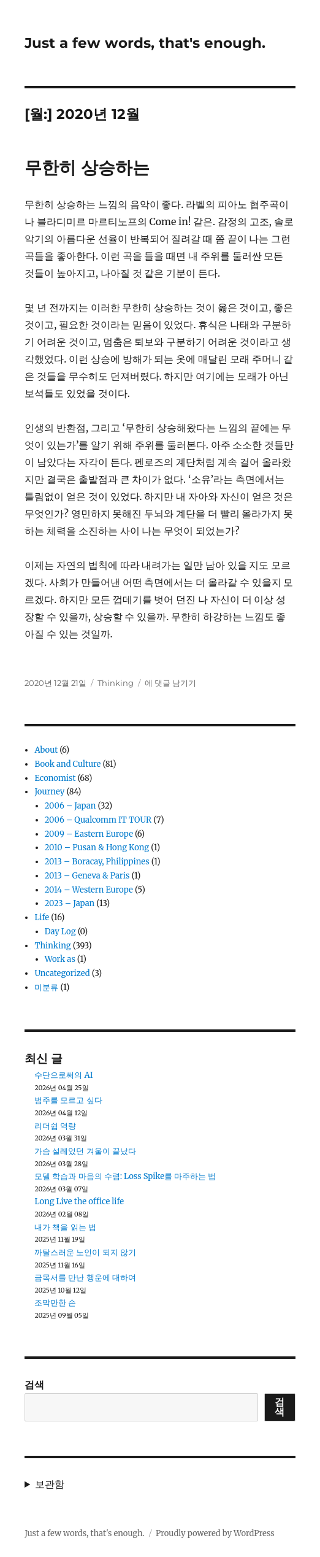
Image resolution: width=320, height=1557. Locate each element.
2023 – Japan (70, 903)
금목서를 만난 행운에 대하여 (84, 1277)
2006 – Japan (70, 806)
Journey (49, 791)
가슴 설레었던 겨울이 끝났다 (84, 1151)
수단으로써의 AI (63, 1075)
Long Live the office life (79, 1201)
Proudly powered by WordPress (215, 1533)
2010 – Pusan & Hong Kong (97, 847)
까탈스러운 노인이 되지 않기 (84, 1252)
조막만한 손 (55, 1303)
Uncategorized (62, 973)
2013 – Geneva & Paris (87, 876)
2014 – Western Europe (89, 890)
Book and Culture (67, 764)
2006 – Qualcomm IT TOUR (98, 820)
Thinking (115, 683)
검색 (34, 1384)
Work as (60, 959)
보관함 (49, 1484)
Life (41, 917)
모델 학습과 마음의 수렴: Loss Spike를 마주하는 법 (125, 1176)
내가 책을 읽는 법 (65, 1227)
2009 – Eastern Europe (89, 834)
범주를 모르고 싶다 (68, 1100)
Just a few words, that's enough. (145, 43)
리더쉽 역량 (55, 1126)
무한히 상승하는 (87, 167)
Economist (54, 778)
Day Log (60, 931)
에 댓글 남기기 (170, 683)
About (46, 750)
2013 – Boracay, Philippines (97, 861)
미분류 (46, 987)
